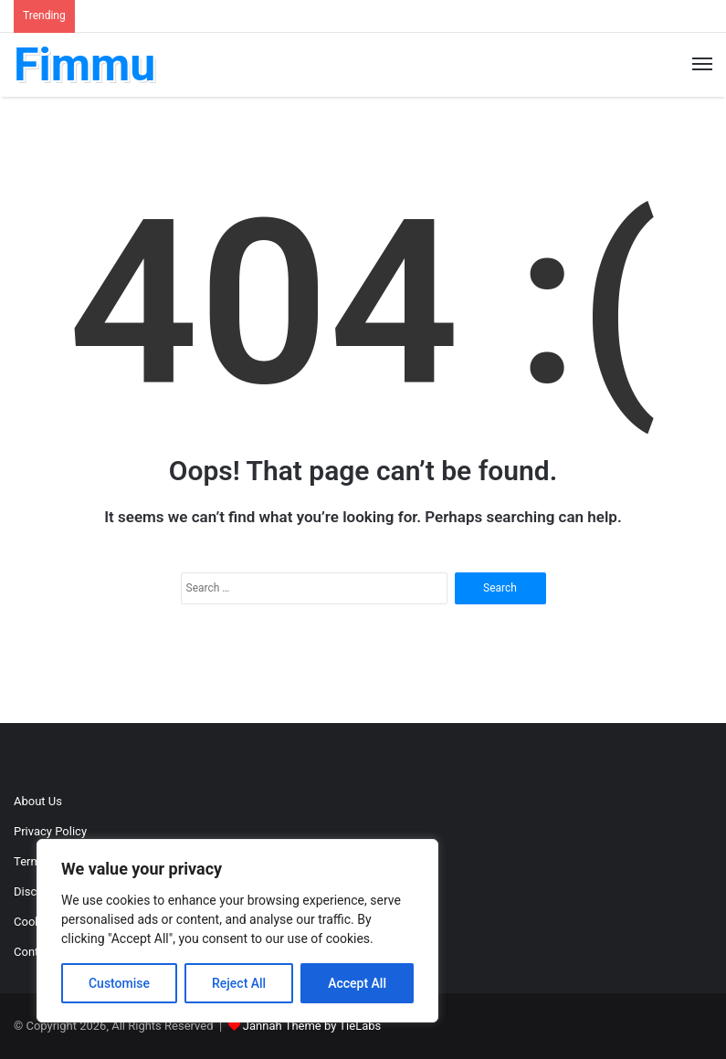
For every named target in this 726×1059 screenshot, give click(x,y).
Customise (119, 983)
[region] (237, 930)
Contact (34, 952)
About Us (38, 801)
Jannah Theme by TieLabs (312, 1026)
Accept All (357, 983)
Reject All (239, 983)
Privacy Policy (50, 831)
